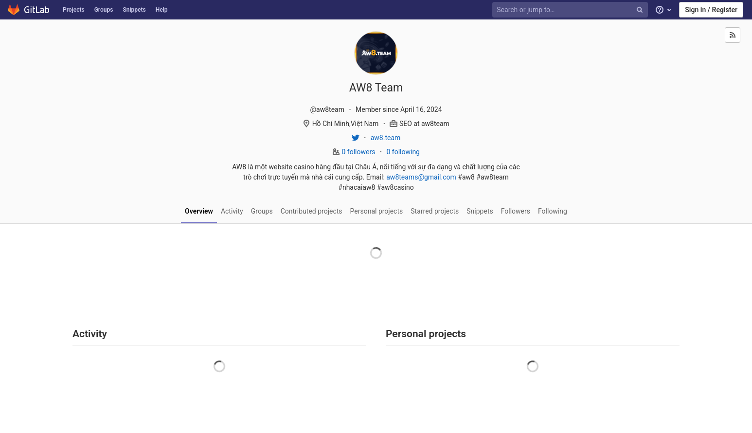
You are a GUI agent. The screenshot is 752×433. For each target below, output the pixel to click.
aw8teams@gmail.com (421, 177)
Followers (515, 211)
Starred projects (435, 211)
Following (552, 211)
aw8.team (386, 138)
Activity (232, 211)
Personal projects (376, 211)
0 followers (359, 152)
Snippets (134, 9)
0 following (403, 152)
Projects (74, 9)
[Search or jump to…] (571, 10)
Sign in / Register (711, 10)
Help (162, 9)
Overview (199, 211)
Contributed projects (311, 211)
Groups (103, 9)
